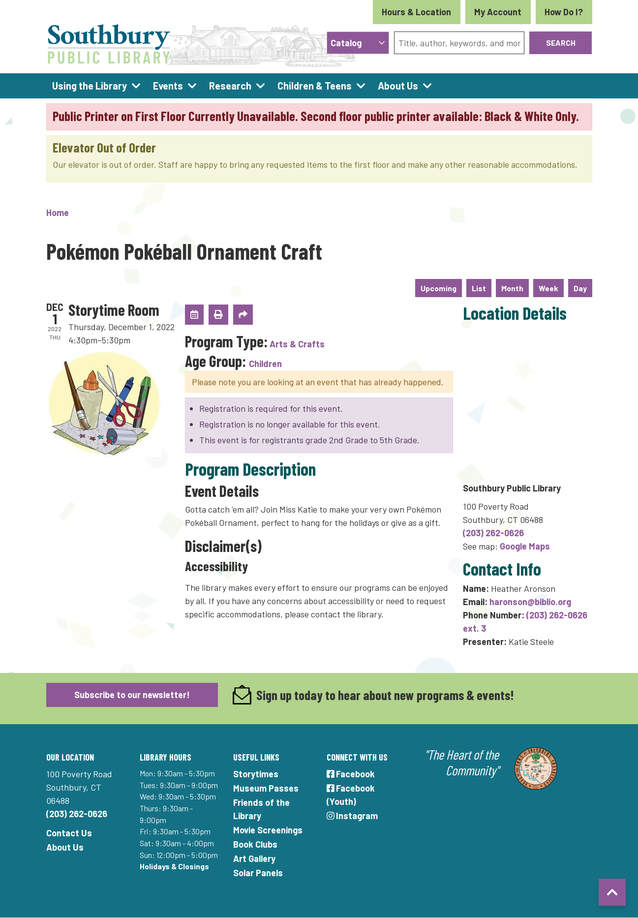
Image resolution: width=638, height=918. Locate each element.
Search (561, 42)
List (479, 288)
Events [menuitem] (168, 86)
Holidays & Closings (174, 866)
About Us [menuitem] (398, 86)
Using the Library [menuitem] (89, 86)
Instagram (352, 815)
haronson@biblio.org (530, 601)
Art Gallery (254, 858)
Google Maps (525, 546)
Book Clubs (255, 844)
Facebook (351, 773)
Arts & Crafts (297, 343)
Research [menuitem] (230, 86)
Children (265, 363)
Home (57, 212)
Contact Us (69, 832)
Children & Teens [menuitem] (314, 86)
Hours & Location (416, 11)
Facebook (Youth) (351, 795)
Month (512, 288)
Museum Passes (266, 788)
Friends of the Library (261, 809)
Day (580, 288)
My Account (497, 11)
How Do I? (564, 11)
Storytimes (255, 773)
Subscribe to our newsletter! (132, 694)
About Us (65, 847)
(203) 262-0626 (493, 532)
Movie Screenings (268, 830)
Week (548, 288)
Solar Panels (258, 872)
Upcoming (438, 288)
